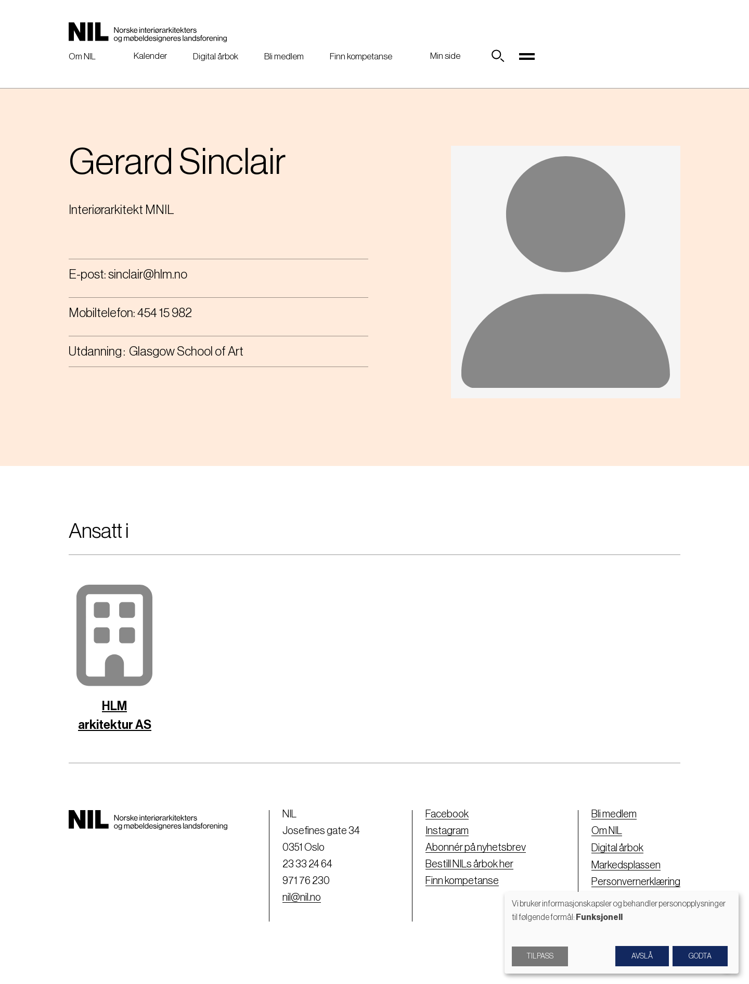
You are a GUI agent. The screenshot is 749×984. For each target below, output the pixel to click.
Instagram (446, 831)
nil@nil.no (300, 897)
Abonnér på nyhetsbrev (474, 847)
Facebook (446, 814)
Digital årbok (215, 56)
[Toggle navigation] (526, 56)
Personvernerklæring (635, 881)
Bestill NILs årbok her (468, 864)
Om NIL (82, 56)
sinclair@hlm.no (147, 274)
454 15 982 (164, 313)
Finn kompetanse (361, 56)
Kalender (150, 56)
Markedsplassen (625, 864)
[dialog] (622, 933)
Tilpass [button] (539, 956)
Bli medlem (284, 56)
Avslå (642, 956)
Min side (445, 56)
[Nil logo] (148, 32)
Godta (700, 956)
